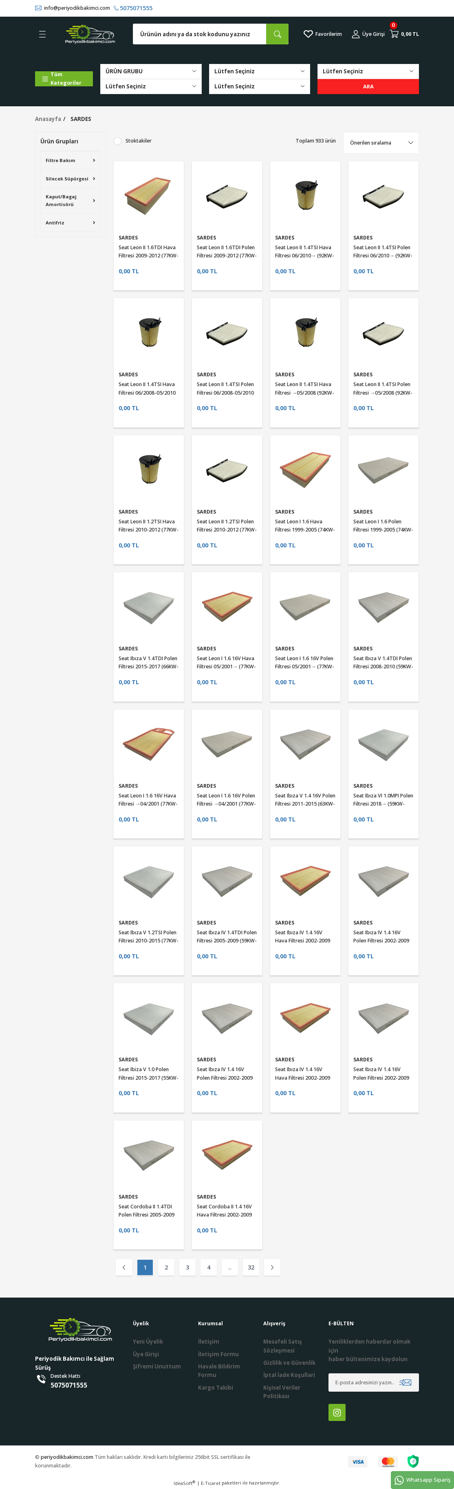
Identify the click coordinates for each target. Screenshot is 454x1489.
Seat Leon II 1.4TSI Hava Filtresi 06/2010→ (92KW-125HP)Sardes (304, 256)
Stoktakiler (139, 140)
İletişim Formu (218, 1354)
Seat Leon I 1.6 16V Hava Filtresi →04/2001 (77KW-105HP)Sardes (148, 804)
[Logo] (90, 34)
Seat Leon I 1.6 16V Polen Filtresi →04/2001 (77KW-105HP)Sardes (226, 804)
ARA (368, 86)
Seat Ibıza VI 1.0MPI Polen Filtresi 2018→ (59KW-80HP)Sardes (383, 804)
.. (229, 1267)
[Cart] (404, 34)
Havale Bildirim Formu (219, 1371)
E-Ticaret (210, 1483)
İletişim (208, 1342)
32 (251, 1267)
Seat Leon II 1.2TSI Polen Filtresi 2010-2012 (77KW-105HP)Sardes (227, 530)
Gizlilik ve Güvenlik (289, 1362)
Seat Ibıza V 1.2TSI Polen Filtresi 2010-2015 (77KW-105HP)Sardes (149, 941)
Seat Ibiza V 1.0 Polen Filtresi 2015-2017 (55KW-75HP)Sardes (149, 1078)
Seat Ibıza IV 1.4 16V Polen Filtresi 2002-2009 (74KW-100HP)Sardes (381, 941)
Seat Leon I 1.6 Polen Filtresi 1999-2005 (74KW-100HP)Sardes (383, 530)
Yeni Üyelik (148, 1342)
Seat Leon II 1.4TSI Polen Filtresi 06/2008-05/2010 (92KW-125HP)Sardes (225, 393)
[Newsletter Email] (373, 1383)
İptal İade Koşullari (289, 1375)
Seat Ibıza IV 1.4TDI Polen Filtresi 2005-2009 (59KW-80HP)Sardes (227, 941)
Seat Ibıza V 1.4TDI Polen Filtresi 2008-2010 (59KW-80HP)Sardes (383, 667)
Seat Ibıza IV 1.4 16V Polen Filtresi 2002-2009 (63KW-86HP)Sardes (225, 1078)
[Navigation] (64, 78)
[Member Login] (368, 34)
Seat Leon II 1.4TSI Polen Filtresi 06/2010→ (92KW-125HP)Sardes (382, 256)
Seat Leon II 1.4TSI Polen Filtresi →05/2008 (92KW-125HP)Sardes (382, 393)
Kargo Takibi (215, 1387)
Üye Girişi (146, 1354)
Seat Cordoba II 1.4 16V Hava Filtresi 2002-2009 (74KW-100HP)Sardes (224, 1215)
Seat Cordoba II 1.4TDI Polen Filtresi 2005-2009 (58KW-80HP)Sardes (146, 1215)
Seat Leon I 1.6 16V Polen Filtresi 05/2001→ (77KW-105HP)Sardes (304, 667)
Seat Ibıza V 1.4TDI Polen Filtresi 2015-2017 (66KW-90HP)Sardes (149, 667)
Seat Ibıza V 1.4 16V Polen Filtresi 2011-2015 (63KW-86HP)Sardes (305, 804)
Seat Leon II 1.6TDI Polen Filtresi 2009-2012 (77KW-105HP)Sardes (227, 256)
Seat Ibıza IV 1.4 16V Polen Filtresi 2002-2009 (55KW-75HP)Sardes (381, 1078)
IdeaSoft (184, 1483)
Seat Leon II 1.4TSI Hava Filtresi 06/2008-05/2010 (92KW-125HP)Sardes (147, 393)
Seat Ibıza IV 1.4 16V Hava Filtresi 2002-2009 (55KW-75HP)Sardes (302, 1078)
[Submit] (405, 1383)
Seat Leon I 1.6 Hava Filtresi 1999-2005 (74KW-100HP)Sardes (305, 530)
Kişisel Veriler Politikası (281, 1392)
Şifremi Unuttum (157, 1366)
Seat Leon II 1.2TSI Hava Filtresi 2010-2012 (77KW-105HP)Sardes (149, 530)
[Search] (211, 34)
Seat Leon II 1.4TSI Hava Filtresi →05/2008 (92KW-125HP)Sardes (304, 393)
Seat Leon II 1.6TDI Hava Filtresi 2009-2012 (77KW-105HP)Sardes (149, 256)
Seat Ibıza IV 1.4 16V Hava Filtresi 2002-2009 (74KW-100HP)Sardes (302, 941)
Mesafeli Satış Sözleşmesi (282, 1346)
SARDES (81, 119)
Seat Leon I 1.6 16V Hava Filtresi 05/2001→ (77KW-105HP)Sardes (226, 667)
